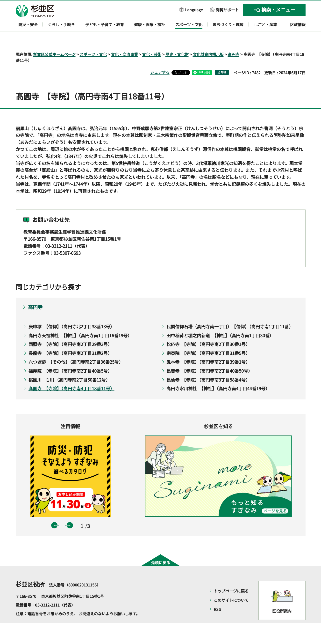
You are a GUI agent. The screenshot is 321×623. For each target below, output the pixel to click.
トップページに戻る (231, 577)
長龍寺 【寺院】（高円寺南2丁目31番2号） (70, 339)
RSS (217, 595)
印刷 (223, 58)
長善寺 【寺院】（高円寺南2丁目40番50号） (209, 356)
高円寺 (233, 40)
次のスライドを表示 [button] (70, 511)
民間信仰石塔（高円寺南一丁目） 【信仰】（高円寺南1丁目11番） (228, 312)
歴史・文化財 (177, 40)
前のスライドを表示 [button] (54, 511)
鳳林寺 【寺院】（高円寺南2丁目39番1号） (208, 348)
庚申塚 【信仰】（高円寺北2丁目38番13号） (71, 312)
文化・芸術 (151, 40)
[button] (191, 9)
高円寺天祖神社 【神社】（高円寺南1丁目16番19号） (80, 321)
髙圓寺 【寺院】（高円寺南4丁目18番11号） (71, 374)
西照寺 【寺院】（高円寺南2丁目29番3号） (70, 330)
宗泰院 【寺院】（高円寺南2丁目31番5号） (208, 339)
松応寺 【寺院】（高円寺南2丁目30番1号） (208, 330)
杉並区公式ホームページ (54, 40)
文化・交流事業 (124, 40)
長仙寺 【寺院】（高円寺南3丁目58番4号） (208, 365)
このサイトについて (231, 586)
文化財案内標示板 (208, 40)
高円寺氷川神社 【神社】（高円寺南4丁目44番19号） (218, 374)
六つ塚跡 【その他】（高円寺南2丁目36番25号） (76, 348)
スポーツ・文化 (93, 40)
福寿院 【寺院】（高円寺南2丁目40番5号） (70, 356)
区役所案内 (282, 597)
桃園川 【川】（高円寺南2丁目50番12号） (69, 365)
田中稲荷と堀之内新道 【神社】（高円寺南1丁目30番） (220, 321)
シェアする (160, 58)
